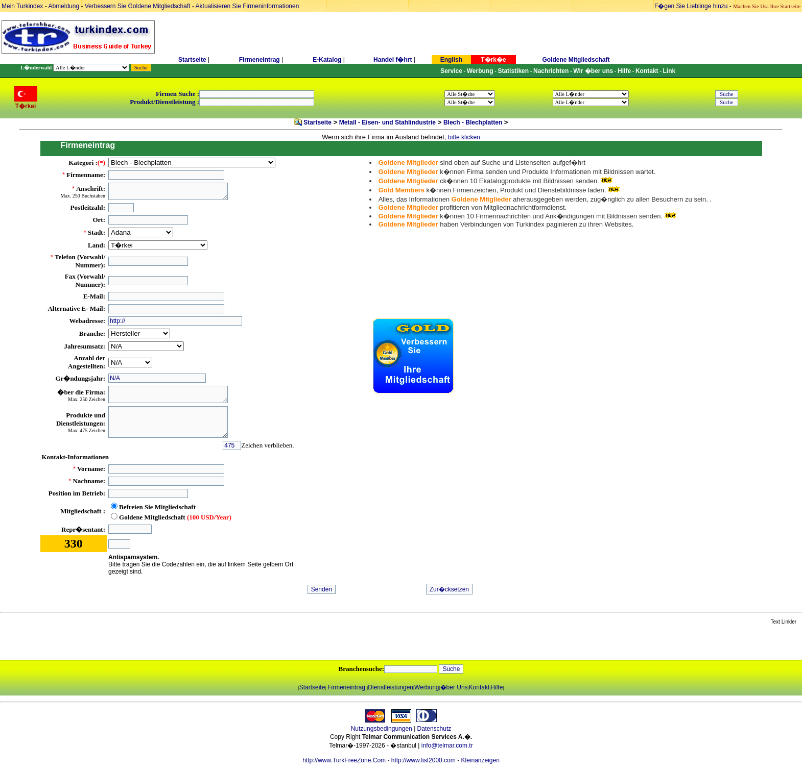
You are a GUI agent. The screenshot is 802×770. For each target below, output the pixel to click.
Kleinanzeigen (480, 760)
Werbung (426, 687)
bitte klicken (464, 137)
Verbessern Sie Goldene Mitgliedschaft (138, 6)
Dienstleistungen (390, 687)
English (451, 59)
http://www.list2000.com (423, 760)
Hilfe (496, 687)
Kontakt (479, 687)
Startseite (192, 59)
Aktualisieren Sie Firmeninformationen (247, 6)
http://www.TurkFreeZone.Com (344, 760)
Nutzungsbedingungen (381, 728)
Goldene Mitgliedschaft (575, 59)
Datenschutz (434, 728)
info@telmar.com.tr (447, 745)
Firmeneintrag (260, 59)
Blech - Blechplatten (472, 122)
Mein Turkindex (22, 6)
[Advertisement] (121, 643)
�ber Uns (454, 687)
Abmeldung (63, 6)
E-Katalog (327, 59)
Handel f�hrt (392, 59)
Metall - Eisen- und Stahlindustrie (387, 122)
